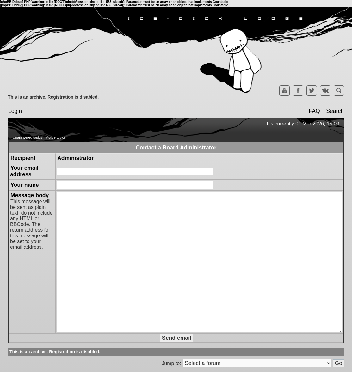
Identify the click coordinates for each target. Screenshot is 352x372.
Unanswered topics (27, 137)
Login (15, 111)
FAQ (314, 111)
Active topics (56, 137)
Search (335, 111)
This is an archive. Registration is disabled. (53, 97)
